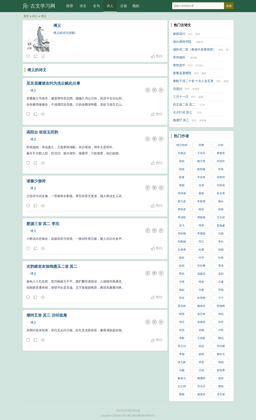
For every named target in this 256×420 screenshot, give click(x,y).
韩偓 (181, 313)
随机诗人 (43, 56)
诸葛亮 (201, 394)
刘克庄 (221, 161)
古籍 (123, 6)
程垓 (201, 209)
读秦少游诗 (36, 181)
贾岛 (181, 273)
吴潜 (201, 185)
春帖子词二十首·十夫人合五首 (193, 81)
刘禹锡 (182, 241)
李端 (181, 354)
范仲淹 (182, 193)
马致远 (182, 153)
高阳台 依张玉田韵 (42, 132)
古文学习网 (42, 6)
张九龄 (182, 362)
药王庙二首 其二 (184, 104)
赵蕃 (200, 97)
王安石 (201, 153)
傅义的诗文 (36, 70)
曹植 (181, 394)
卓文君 (221, 394)
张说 (181, 330)
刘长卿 (201, 265)
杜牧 (221, 257)
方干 (221, 297)
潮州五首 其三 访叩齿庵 (46, 315)
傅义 (43, 16)
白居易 (182, 249)
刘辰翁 (221, 185)
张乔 (221, 321)
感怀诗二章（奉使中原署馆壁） (194, 49)
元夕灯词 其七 (182, 112)
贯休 (221, 265)
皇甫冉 (201, 321)
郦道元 (182, 378)
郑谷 (181, 297)
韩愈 (201, 281)
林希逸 (202, 120)
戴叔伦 (201, 305)
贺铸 (221, 209)
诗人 (110, 6)
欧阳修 (201, 169)
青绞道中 (179, 65)
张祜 (221, 313)
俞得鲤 (193, 57)
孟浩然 (182, 305)
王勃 (201, 370)
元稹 (221, 233)
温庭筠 (201, 273)
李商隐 (201, 233)
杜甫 (201, 249)
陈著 (181, 177)
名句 (96, 6)
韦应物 (182, 233)
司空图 (221, 346)
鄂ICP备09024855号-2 (143, 415)
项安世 (199, 42)
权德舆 (221, 305)
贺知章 (221, 370)
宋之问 (182, 346)
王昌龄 (201, 338)
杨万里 (201, 161)
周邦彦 (182, 209)
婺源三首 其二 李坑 (42, 224)
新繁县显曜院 (182, 73)
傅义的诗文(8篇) (64, 32)
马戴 (181, 370)
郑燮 (201, 145)
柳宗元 (221, 354)
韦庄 (181, 321)
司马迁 (201, 386)
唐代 (221, 49)
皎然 (181, 265)
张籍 (221, 249)
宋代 (190, 34)
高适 (201, 346)
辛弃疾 (201, 177)
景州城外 (179, 57)
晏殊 (201, 193)
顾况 (221, 338)
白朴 (221, 145)
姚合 (181, 257)
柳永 (221, 201)
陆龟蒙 (221, 225)
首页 (26, 16)
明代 (190, 65)
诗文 (83, 6)
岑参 (201, 289)
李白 (221, 241)
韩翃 (221, 362)
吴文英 (221, 193)
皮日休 (201, 313)
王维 (181, 281)
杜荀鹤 (201, 297)
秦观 (181, 185)
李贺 (201, 362)
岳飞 (181, 225)
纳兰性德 (181, 145)
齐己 (201, 241)
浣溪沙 (177, 88)
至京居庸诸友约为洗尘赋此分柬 (53, 83)
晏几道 (182, 201)
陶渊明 (201, 378)
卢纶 (221, 330)
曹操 (221, 386)
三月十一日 (180, 96)
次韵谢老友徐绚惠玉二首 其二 (51, 266)
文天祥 (221, 217)
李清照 (195, 89)
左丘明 (182, 386)
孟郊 (221, 273)
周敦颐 (201, 217)
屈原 (221, 378)
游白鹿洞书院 (182, 41)
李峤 (181, 338)
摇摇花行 (179, 33)
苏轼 (181, 161)
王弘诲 (198, 65)
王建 (221, 281)
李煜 (201, 225)
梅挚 (204, 73)
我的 (135, 6)
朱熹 (221, 169)
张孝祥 (221, 177)
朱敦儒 (201, 201)
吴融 (201, 330)
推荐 (69, 6)
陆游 (181, 169)
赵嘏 (201, 354)
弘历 (202, 104)
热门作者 (181, 136)
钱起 (181, 289)
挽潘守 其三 (181, 120)
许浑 (201, 257)
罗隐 (221, 289)
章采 (197, 34)
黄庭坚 (221, 153)
